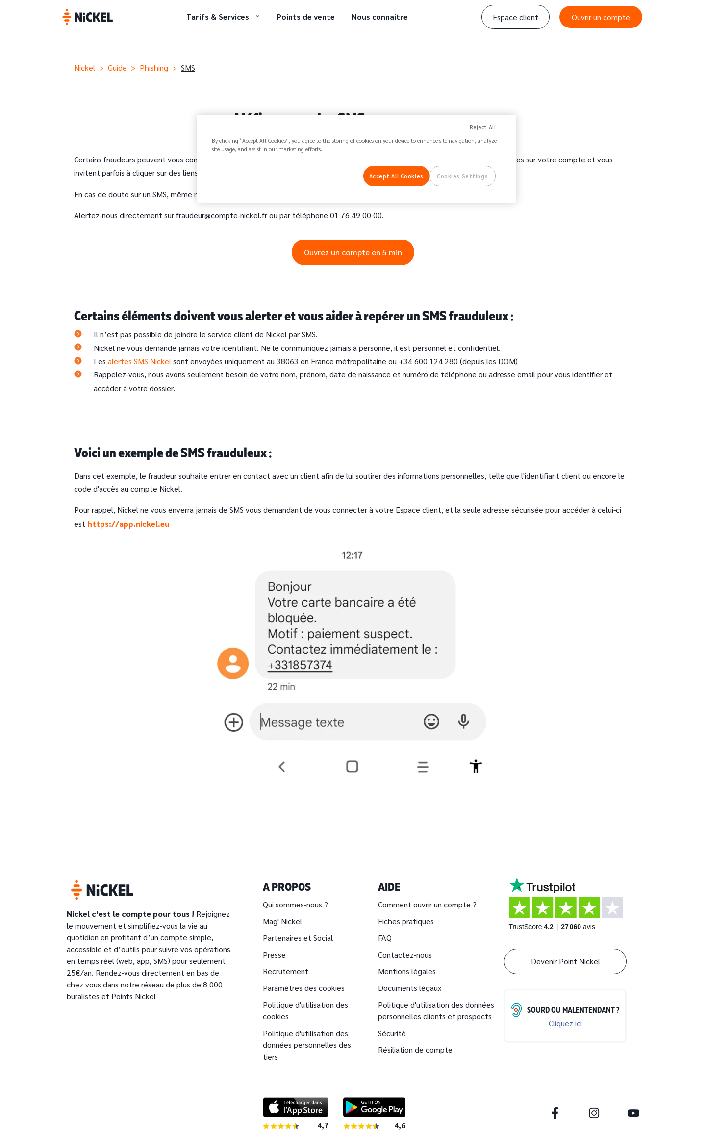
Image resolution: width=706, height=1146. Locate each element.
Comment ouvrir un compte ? (427, 904)
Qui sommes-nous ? (295, 904)
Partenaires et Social (298, 938)
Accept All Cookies (396, 176)
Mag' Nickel (282, 921)
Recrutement (285, 971)
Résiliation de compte (415, 1049)
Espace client (515, 17)
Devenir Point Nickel (565, 961)
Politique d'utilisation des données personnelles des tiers (307, 1045)
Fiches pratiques (406, 921)
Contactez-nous (405, 954)
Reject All (483, 127)
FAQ (385, 938)
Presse (274, 954)
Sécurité (392, 1033)
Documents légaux (409, 988)
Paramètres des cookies (304, 988)
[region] (356, 159)
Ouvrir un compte (601, 17)
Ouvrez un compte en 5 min (353, 252)
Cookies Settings (462, 176)
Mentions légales (407, 971)
